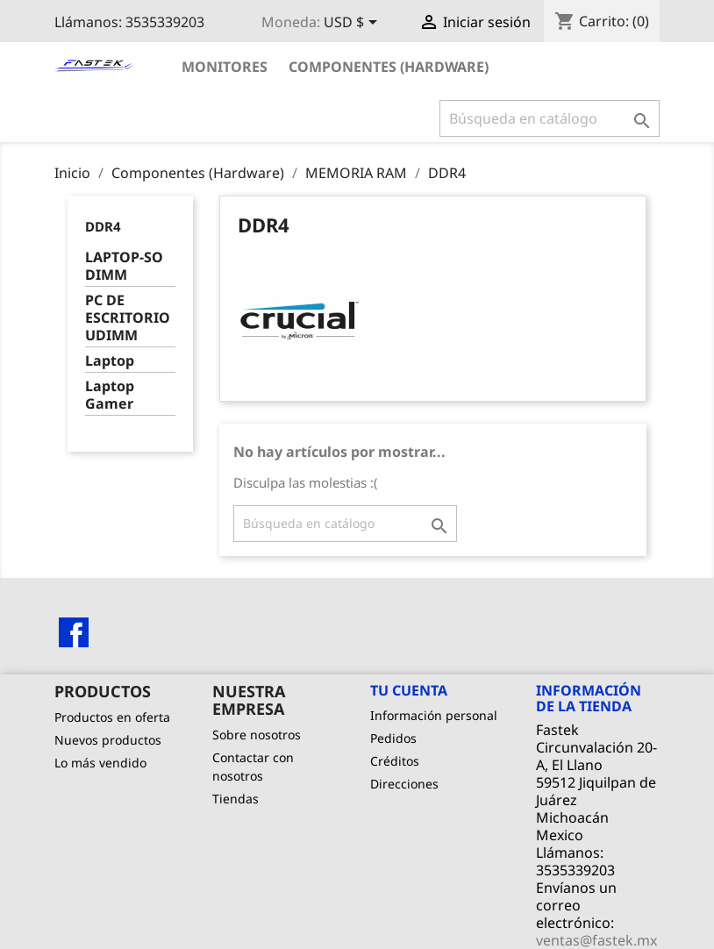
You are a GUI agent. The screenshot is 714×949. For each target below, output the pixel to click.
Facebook (74, 632)
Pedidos (393, 738)
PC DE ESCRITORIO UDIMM (127, 318)
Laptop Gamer (109, 395)
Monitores (225, 66)
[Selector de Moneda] (353, 23)
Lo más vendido (100, 762)
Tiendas (235, 798)
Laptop (109, 361)
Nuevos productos (107, 739)
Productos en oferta (112, 717)
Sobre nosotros (256, 734)
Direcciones (404, 783)
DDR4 (103, 226)
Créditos (394, 761)
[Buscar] (549, 118)
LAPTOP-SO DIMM (124, 266)
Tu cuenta (408, 690)
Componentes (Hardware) (389, 66)
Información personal (433, 715)
